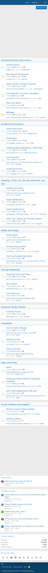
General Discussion (14, 129)
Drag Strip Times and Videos (18, 274)
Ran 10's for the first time (14, 279)
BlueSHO (19, 242)
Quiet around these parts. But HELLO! (18, 117)
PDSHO (18, 195)
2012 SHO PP (10, 344)
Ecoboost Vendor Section (13, 307)
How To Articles (12, 157)
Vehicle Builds (12, 235)
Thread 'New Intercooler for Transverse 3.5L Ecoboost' (24, 526)
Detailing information (14, 188)
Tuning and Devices (14, 169)
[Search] (45, 2)
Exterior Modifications (15, 209)
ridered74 (30, 174)
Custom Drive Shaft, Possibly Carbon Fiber (20, 354)
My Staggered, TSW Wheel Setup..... (18, 214)
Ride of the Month (13, 103)
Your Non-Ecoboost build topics (19, 256)
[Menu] (3, 2)
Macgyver (39, 223)
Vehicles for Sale (13, 339)
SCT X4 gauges (11, 174)
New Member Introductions (17, 74)
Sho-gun (27, 316)
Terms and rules (7, 567)
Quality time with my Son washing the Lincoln (20, 193)
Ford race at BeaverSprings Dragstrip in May (20, 298)
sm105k (38, 386)
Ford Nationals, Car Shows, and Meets (22, 93)
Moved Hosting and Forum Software (17, 423)
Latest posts (6, 478)
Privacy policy (17, 567)
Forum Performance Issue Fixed (16, 414)
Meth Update (10, 316)
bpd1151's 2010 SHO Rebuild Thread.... (19, 240)
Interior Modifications (15, 200)
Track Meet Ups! (13, 293)
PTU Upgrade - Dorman (13, 143)
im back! (8, 79)
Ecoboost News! (13, 65)
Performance (11, 138)
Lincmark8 (35, 251)
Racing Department (10, 269)
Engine (8, 70)
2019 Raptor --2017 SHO (14, 251)
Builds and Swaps (10, 230)
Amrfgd (34, 204)
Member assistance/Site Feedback (20, 409)
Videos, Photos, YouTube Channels (21, 84)
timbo (32, 143)
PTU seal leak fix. (11, 133)
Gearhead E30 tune (12, 289)
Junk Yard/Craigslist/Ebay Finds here (21, 391)
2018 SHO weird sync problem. (16, 223)
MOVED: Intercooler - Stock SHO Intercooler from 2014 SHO (25, 396)
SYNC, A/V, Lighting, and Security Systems (24, 219)
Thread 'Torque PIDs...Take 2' (15, 511)
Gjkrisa (18, 335)
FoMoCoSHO (19, 374)
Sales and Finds (9, 362)
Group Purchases (13, 349)
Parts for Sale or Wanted (16, 328)
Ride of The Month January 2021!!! (17, 108)
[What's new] (41, 2)
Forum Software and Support (15, 404)
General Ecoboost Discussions (16, 60)
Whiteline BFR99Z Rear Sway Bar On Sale (19, 372)
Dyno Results (11, 284)
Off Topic (10, 112)
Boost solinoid (10, 153)
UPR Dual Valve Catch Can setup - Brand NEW (21, 333)
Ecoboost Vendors (13, 312)
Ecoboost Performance (12, 124)
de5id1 (44, 547)
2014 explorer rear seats (14, 204)
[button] (2, 564)
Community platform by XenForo (18, 571)
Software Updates (13, 419)
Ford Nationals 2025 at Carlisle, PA (17, 98)
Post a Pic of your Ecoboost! (15, 89)
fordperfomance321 (30, 153)
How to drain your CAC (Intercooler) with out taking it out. (24, 162)
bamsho (18, 300)
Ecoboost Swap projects (16, 247)
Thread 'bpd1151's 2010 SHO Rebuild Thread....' (22, 519)
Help (25, 567)
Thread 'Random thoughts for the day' (18, 504)
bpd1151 (24, 79)
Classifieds (6, 323)
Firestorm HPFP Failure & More (16, 386)
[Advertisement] (24, 34)
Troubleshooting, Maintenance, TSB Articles (24, 148)
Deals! (8, 367)
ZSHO (18, 398)
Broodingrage (38, 89)
